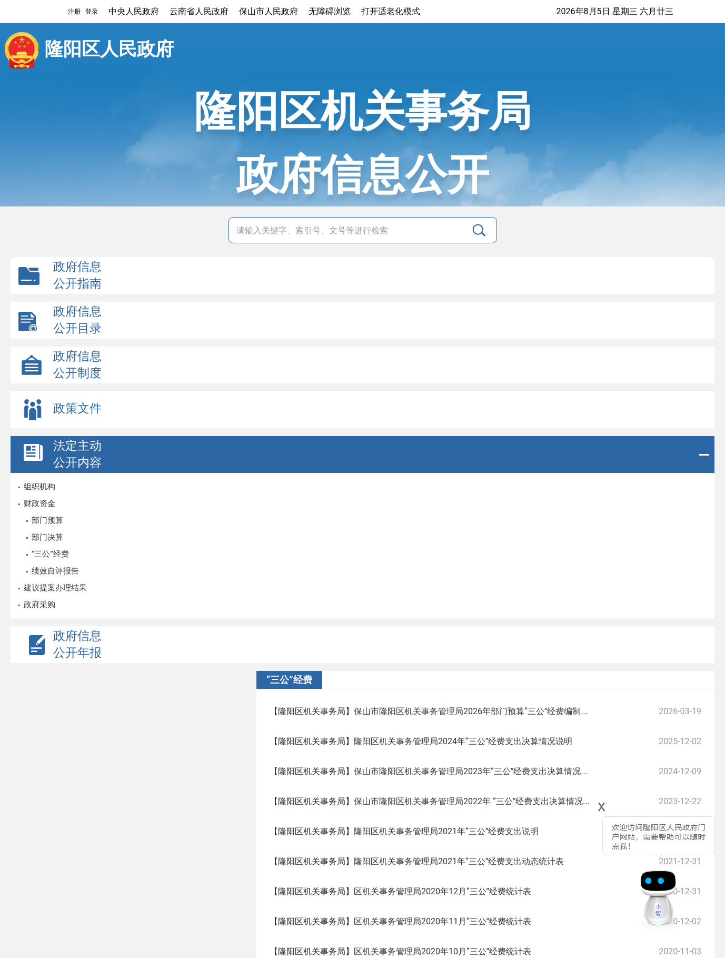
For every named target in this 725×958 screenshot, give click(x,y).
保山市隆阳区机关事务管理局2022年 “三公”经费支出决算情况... (472, 801)
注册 (74, 11)
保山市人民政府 (268, 11)
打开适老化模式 (390, 11)
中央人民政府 (133, 11)
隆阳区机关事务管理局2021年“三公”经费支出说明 (446, 831)
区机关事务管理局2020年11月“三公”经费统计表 (442, 921)
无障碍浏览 (330, 11)
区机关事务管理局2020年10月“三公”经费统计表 (442, 951)
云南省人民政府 (199, 11)
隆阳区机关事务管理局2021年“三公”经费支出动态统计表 (459, 861)
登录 (91, 11)
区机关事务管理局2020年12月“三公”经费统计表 (442, 891)
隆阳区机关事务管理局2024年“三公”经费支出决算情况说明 (463, 741)
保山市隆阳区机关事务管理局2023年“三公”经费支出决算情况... (471, 771)
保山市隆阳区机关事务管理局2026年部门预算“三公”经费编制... (471, 711)
